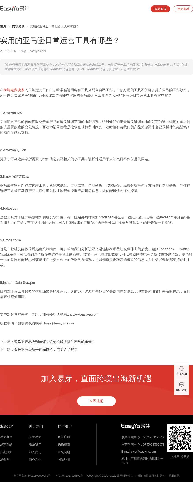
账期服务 (6, 452)
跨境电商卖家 (14, 90)
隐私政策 (174, 475)
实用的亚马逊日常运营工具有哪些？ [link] (54, 26)
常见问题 (64, 452)
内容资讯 (18, 26)
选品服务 (160, 9)
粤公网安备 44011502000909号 (32, 475)
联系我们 (35, 444)
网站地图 (64, 459)
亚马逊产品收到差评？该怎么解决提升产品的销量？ (54, 342)
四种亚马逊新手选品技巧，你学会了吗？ (46, 349)
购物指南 (64, 444)
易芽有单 (6, 437)
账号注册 (64, 437)
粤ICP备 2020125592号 (69, 475)
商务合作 (35, 459)
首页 (3, 26)
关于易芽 (35, 437)
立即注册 (96, 401)
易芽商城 (183, 9)
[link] (3, 26)
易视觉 (4, 459)
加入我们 (35, 452)
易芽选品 (6, 444)
